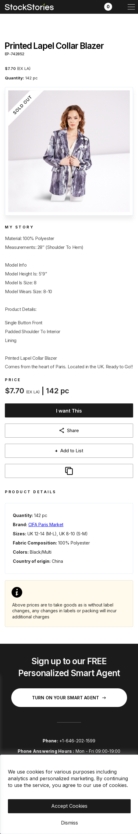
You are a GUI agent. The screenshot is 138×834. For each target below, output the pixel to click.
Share (73, 430)
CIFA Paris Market (45, 524)
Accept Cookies (69, 806)
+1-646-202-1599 (77, 740)
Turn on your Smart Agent (69, 697)
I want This (69, 411)
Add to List (69, 450)
